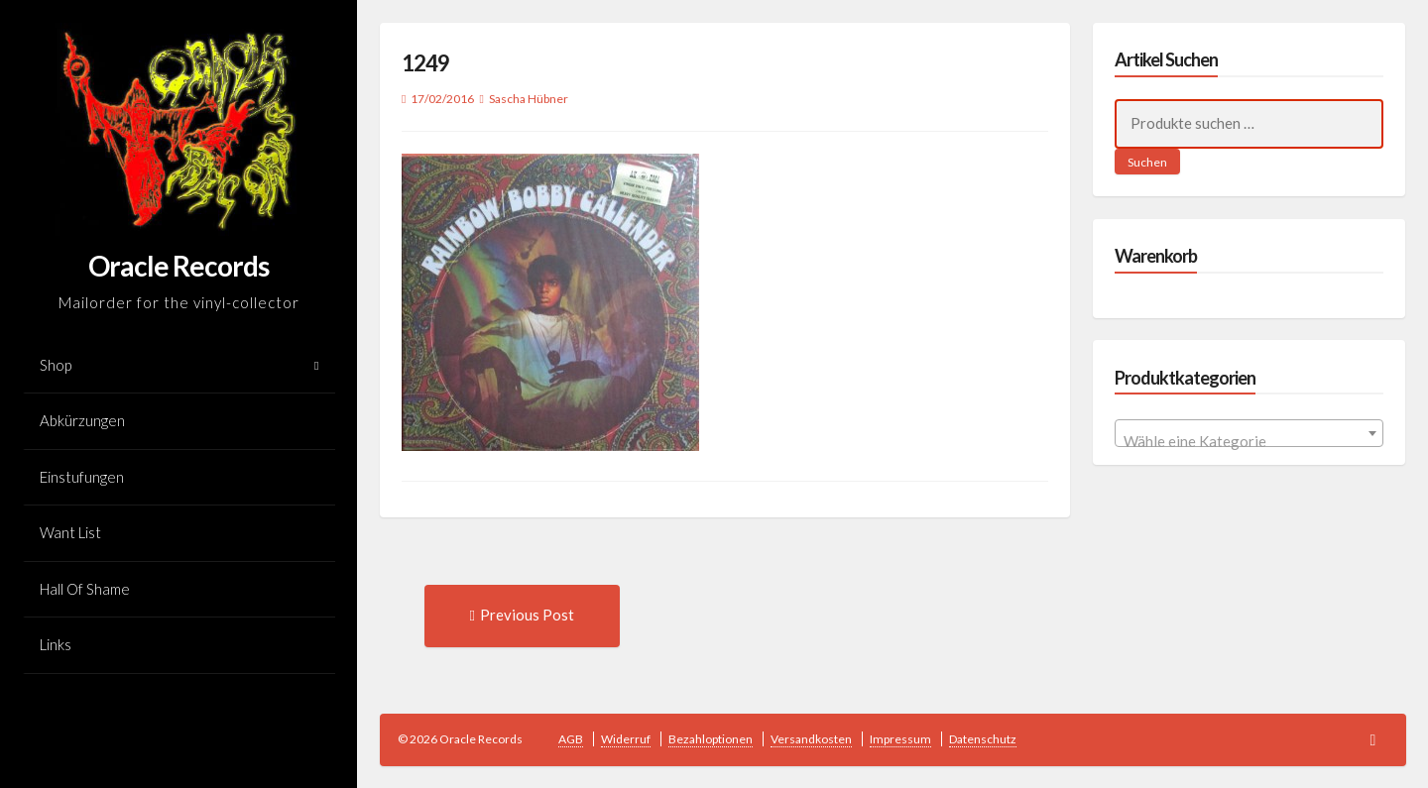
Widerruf (626, 739)
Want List (70, 532)
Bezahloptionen (710, 739)
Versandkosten (811, 739)
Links (55, 644)
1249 (425, 63)
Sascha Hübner (528, 98)
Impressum (900, 739)
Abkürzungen (82, 420)
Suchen (1147, 162)
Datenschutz (982, 739)
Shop (55, 365)
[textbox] (1249, 441)
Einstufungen (82, 477)
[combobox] (1249, 433)
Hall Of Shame (85, 589)
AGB (570, 739)
